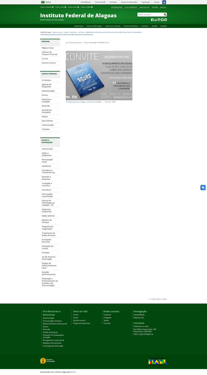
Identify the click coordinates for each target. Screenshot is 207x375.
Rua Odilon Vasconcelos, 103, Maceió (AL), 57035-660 (145, 330)
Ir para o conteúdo (47, 7)
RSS (165, 19)
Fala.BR (154, 26)
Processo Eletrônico (131, 26)
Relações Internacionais (52, 343)
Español (155, 7)
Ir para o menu (60, 7)
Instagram (159, 19)
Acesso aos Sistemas (113, 26)
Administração (48, 318)
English (163, 7)
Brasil (48, 2)
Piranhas (73, 32)
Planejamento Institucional (53, 340)
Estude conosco (79, 320)
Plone (74, 372)
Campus (66, 32)
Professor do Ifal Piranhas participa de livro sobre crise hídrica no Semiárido (113, 32)
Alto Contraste (131, 7)
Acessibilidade (116, 7)
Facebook (152, 19)
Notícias (81, 32)
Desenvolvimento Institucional (55, 324)
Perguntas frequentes (81, 323)
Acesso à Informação (94, 26)
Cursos (76, 315)
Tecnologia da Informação (53, 346)
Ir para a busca (73, 7)
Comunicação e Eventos (52, 321)
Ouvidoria (145, 26)
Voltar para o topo (159, 299)
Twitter (162, 19)
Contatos (163, 26)
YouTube (155, 19)
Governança (78, 26)
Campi (75, 318)
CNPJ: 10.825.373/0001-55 (143, 334)
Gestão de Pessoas (50, 332)
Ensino (45, 327)
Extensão (46, 329)
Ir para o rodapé (87, 7)
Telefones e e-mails (141, 326)
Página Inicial (57, 32)
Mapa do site (144, 7)
